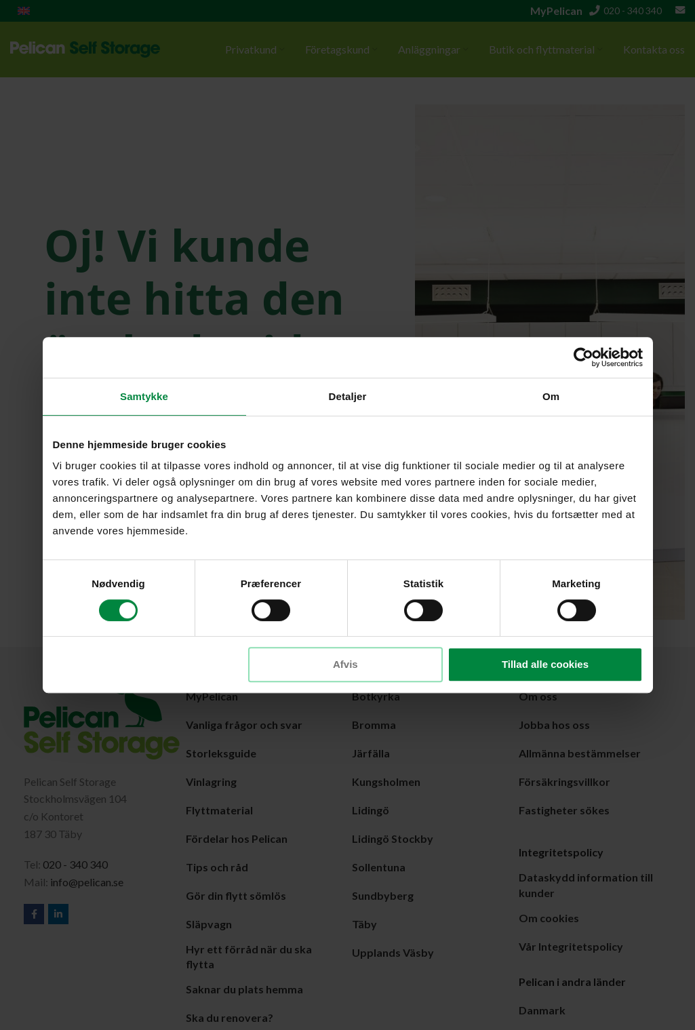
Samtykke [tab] (144, 396)
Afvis (345, 664)
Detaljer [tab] (348, 396)
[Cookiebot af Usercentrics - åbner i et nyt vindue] (583, 357)
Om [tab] (550, 396)
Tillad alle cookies (545, 664)
